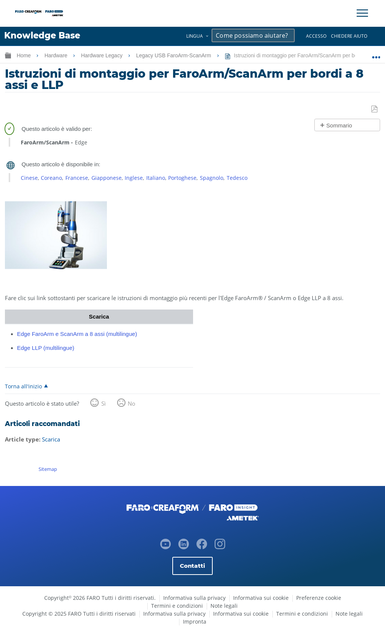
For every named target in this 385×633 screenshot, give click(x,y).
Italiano (155, 177)
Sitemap (48, 469)
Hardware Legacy (102, 55)
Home (24, 55)
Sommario (339, 125)
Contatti (192, 565)
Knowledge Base (42, 35)
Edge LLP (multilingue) (45, 348)
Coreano (51, 177)
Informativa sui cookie (261, 597)
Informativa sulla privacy (194, 597)
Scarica (51, 439)
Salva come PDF (375, 109)
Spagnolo (211, 177)
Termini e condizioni (177, 605)
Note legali (224, 605)
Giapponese (106, 177)
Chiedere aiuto (349, 36)
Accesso (316, 36)
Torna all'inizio (23, 386)
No (131, 403)
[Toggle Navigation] (362, 13)
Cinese (29, 177)
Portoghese (182, 177)
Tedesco (237, 177)
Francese (76, 177)
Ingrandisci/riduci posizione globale (376, 54)
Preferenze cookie (318, 597)
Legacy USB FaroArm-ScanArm (174, 55)
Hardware (57, 55)
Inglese (134, 177)
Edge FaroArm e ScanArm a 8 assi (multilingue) (77, 334)
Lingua (194, 36)
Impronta (194, 621)
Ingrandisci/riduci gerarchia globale (8, 55)
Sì (103, 403)
